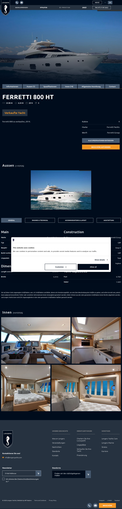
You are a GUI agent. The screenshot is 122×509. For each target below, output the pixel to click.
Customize (60, 267)
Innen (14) (69, 86)
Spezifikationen (50, 86)
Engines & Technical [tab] (39, 221)
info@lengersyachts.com (13, 458)
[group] (61, 190)
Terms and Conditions (40, 500)
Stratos (104, 447)
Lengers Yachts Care (110, 439)
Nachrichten (57, 447)
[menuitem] (105, 2)
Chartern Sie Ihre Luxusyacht (83, 440)
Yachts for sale (101, 7)
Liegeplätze (81, 445)
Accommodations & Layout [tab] (75, 221)
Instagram (102, 500)
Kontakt (55, 456)
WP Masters (28, 500)
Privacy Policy (52, 500)
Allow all (93, 267)
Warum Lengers (58, 439)
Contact (112, 86)
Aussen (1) (31, 86)
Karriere (105, 451)
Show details (100, 260)
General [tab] (11, 221)
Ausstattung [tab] (108, 221)
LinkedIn (109, 500)
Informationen (12, 86)
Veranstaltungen (58, 443)
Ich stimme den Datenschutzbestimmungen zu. (22, 480)
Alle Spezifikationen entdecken (101, 141)
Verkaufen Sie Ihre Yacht (84, 450)
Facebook (117, 500)
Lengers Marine (108, 443)
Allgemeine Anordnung (91, 86)
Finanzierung (82, 455)
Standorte (56, 451)
